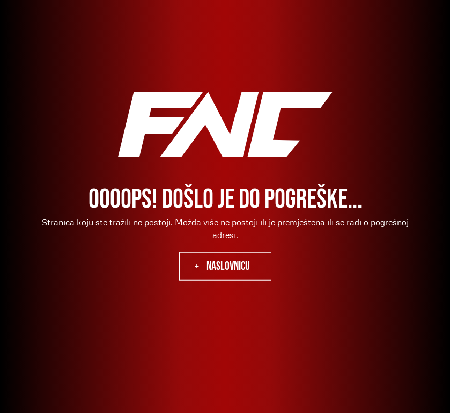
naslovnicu (228, 266)
